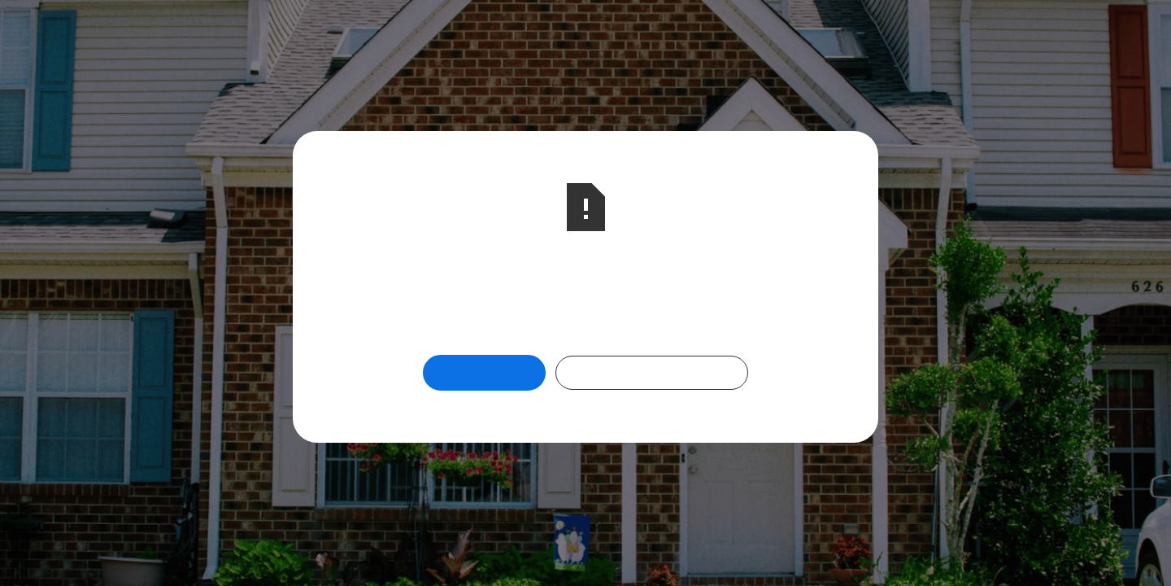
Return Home (484, 372)
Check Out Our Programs (652, 372)
